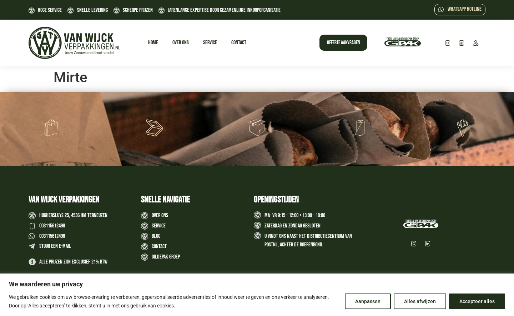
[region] (257, 295)
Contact (238, 42)
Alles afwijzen (420, 301)
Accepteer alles (477, 301)
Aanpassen (368, 301)
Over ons (180, 42)
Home (153, 42)
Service (210, 42)
